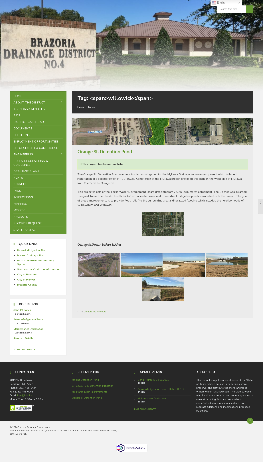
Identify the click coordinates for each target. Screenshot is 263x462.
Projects (20, 217)
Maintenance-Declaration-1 (154, 398)
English (219, 3)
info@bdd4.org (25, 395)
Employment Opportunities (35, 142)
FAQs (17, 191)
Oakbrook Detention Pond (87, 398)
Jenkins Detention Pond (85, 380)
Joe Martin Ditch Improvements (89, 392)
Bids (16, 115)
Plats (18, 178)
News (91, 107)
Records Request (27, 223)
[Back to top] (250, 421)
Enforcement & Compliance (35, 148)
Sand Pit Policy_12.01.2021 (153, 380)
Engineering (23, 154)
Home (80, 107)
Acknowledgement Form (28, 319)
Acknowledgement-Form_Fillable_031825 (162, 389)
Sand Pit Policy (22, 310)
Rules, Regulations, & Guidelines (30, 163)
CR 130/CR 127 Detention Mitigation (93, 386)
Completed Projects (95, 311)
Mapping (20, 204)
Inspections (23, 197)
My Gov (19, 210)
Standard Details (23, 338)
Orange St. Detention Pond (104, 152)
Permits (20, 184)
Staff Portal (24, 230)
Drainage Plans (26, 171)
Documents (22, 129)
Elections (21, 135)
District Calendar (28, 122)
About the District (29, 103)
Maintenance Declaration (28, 329)
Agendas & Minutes (29, 109)
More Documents (24, 349)
